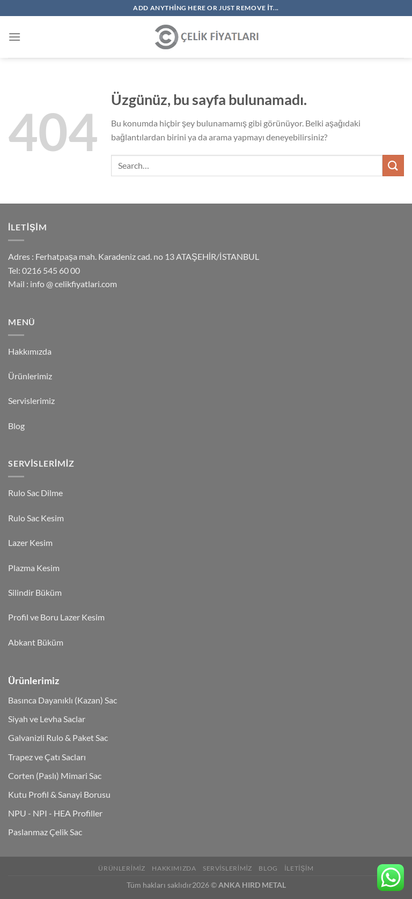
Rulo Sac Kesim (36, 518)
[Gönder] (393, 165)
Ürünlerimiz (30, 376)
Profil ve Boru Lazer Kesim (56, 617)
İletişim (298, 868)
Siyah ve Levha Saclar (46, 719)
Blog (16, 426)
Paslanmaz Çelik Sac (45, 832)
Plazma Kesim (34, 568)
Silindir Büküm (35, 592)
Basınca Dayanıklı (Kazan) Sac (62, 700)
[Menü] (14, 37)
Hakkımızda (30, 351)
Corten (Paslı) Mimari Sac (54, 775)
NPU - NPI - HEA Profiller (55, 813)
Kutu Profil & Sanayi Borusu (59, 794)
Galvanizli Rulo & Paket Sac (58, 737)
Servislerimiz (31, 400)
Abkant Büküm (35, 642)
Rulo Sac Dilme (35, 493)
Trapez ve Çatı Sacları (47, 757)
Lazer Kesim (30, 542)
